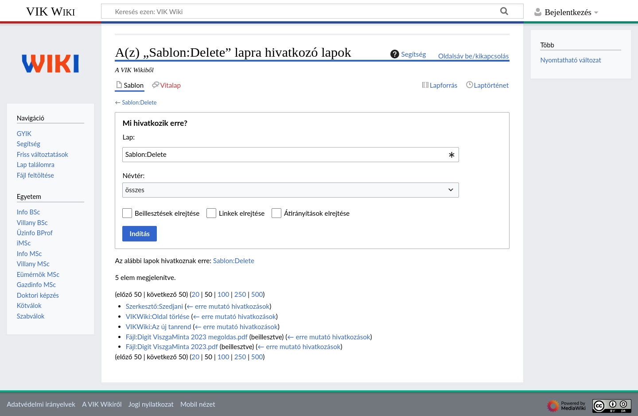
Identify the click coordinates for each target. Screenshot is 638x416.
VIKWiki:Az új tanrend (158, 326)
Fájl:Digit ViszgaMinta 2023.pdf (172, 346)
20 (195, 294)
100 (223, 294)
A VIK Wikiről (101, 404)
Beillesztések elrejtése (167, 213)
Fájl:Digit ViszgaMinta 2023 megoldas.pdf (187, 337)
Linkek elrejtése (242, 213)
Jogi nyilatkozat (151, 404)
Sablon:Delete (139, 102)
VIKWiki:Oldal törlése (158, 316)
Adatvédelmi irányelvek (41, 404)
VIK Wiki (50, 11)
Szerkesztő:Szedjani (154, 306)
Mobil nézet (197, 404)
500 (257, 294)
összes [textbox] (134, 190)
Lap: (128, 137)
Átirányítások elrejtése (317, 213)
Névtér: (133, 175)
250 (240, 294)
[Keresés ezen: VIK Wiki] (312, 11)
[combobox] (290, 154)
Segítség (407, 54)
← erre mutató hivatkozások (228, 306)
